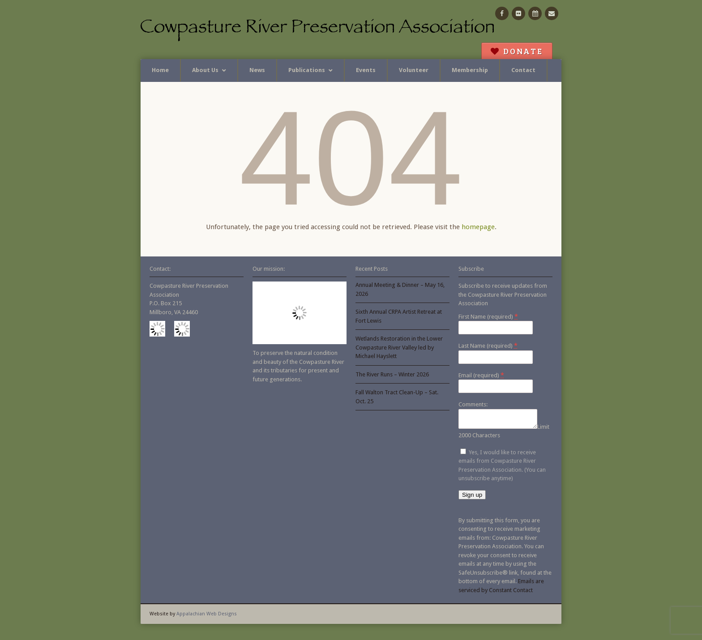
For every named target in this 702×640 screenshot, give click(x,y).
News (257, 70)
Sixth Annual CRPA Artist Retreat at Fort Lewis (398, 316)
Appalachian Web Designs (206, 616)
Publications (306, 70)
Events (366, 70)
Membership (470, 70)
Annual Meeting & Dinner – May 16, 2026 (400, 289)
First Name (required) (488, 316)
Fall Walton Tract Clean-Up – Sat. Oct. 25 (396, 397)
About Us (205, 70)
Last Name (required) (488, 345)
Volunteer (413, 70)
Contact (523, 70)
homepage (478, 227)
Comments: (473, 404)
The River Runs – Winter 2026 (392, 374)
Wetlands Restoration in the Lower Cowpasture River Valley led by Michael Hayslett (399, 347)
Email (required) (481, 375)
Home (160, 70)
